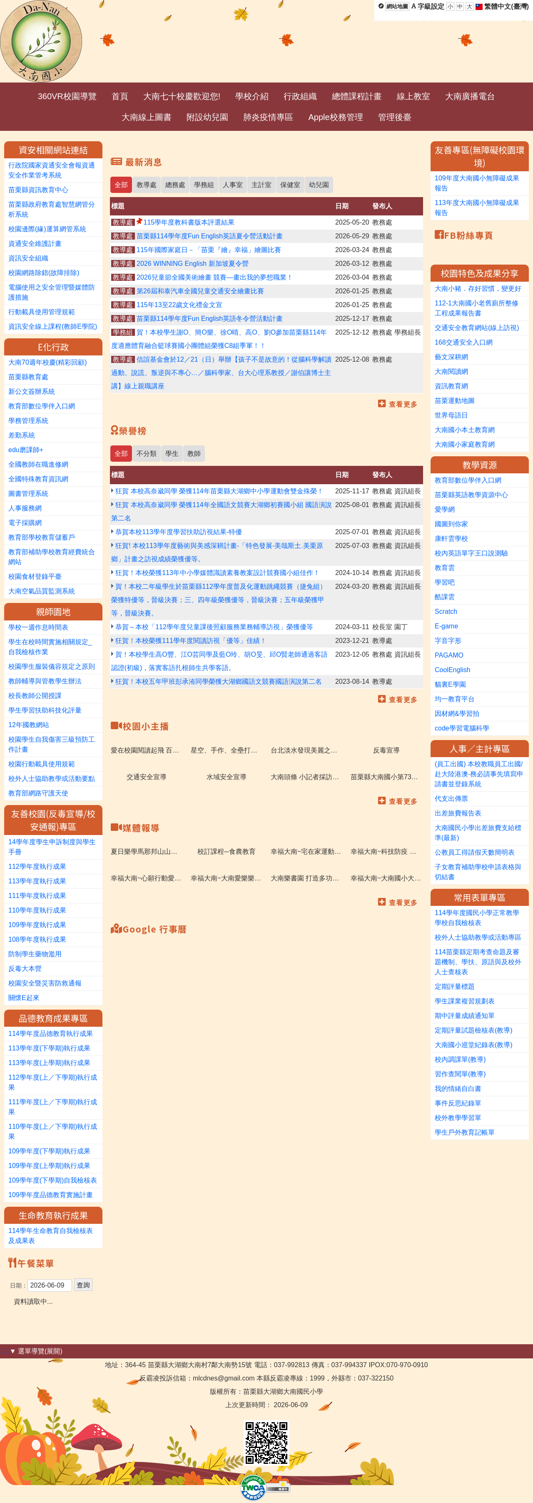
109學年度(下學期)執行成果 (49, 1151)
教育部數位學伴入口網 (41, 406)
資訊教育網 (451, 386)
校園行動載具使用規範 (41, 764)
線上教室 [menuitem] (413, 96)
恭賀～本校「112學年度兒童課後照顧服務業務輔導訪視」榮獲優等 (214, 626)
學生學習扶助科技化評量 (45, 710)
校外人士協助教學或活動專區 (478, 937)
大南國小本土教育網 (465, 429)
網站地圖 (397, 6)
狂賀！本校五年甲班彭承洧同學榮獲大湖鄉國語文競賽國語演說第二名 (218, 681)
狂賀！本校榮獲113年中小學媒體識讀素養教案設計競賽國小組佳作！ (217, 572)
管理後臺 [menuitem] (394, 117)
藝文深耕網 (451, 356)
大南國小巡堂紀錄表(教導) (474, 1044)
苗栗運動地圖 (455, 400)
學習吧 (445, 582)
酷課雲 (445, 596)
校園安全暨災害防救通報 (45, 983)
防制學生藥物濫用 (35, 954)
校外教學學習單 (458, 1117)
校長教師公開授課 (35, 695)
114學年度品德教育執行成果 (50, 1033)
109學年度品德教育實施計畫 (50, 1194)
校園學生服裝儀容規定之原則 (51, 666)
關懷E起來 (24, 997)
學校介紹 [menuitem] (252, 96)
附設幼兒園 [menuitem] (207, 117)
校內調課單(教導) (460, 1059)
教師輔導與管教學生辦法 (45, 681)
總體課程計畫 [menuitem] (357, 96)
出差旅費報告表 (458, 813)
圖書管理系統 (28, 493)
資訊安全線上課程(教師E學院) (52, 326)
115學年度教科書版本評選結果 (188, 222)
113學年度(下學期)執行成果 (49, 1048)
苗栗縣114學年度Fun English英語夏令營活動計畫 (210, 236)
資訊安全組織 (28, 258)
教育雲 (445, 567)
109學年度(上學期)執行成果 (49, 1165)
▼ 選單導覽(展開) (36, 1351)
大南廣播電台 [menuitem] (470, 96)
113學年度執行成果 (37, 881)
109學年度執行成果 (37, 924)
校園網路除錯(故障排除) (44, 272)
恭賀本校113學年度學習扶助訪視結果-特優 (178, 531)
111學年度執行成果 (37, 895)
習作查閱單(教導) (460, 1074)
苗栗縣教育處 (28, 376)
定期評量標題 (455, 986)
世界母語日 (451, 415)
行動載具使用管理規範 (41, 311)
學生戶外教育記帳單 (465, 1132)
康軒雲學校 (451, 538)
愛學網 (445, 509)
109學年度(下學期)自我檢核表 (52, 1180)
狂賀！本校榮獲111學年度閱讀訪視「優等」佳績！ (190, 640)
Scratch (446, 611)
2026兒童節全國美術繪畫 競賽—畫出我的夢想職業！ (215, 277)
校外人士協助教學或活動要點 (51, 778)
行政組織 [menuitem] (300, 96)
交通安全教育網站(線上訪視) (477, 327)
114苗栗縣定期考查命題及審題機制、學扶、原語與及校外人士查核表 (478, 961)
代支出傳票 (451, 798)
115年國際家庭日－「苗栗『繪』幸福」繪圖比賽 (209, 249)
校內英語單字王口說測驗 (471, 553)
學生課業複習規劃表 (465, 1001)
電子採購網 (25, 522)
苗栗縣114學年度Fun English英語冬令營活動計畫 (210, 318)
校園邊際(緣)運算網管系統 (47, 229)
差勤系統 (21, 435)
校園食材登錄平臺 (35, 576)
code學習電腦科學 (462, 728)
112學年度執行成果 (37, 866)
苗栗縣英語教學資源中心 (471, 494)
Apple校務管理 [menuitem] (335, 117)
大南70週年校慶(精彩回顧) (47, 362)
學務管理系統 (28, 420)
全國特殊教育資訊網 (38, 479)
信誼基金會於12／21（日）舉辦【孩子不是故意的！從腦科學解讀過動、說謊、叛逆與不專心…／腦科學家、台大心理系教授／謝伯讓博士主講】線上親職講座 (221, 373)
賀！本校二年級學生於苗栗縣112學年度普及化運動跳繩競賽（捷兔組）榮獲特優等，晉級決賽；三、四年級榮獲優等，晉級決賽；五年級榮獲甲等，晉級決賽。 (218, 600)
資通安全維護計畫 (35, 243)
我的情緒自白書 (458, 1088)
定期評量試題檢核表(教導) (474, 1030)
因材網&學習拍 (457, 713)
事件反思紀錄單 (458, 1103)
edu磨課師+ (25, 449)
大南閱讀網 (451, 371)
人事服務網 (25, 508)
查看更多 (403, 404)
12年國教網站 (28, 724)
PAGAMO (449, 655)
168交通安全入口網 (464, 342)
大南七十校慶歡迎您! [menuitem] (182, 96)
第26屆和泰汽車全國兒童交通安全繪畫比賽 (200, 291)
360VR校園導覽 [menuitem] (67, 96)
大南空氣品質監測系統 (41, 591)
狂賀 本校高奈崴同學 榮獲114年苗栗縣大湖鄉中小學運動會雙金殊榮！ (219, 491)
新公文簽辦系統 (31, 391)
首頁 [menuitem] (120, 96)
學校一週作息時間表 (38, 627)
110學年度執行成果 (37, 910)
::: (4, 1351)
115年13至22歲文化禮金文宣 (179, 304)
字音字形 (448, 640)
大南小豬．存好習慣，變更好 (478, 288)
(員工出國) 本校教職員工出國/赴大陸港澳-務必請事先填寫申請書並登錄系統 (479, 774)
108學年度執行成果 (37, 939)
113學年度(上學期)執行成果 (49, 1062)
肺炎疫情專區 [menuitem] (268, 117)
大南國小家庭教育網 (465, 444)
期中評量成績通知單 (465, 1015)
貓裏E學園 (450, 684)
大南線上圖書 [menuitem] (147, 117)
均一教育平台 (455, 699)
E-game (446, 626)
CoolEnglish (452, 669)
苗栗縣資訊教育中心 (38, 189)
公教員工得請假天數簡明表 (475, 852)
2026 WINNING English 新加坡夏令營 (193, 263)
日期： (18, 1285)
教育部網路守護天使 (38, 793)
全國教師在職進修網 (38, 464)
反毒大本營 (25, 968)
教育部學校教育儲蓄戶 (41, 537)
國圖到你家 (451, 524)
